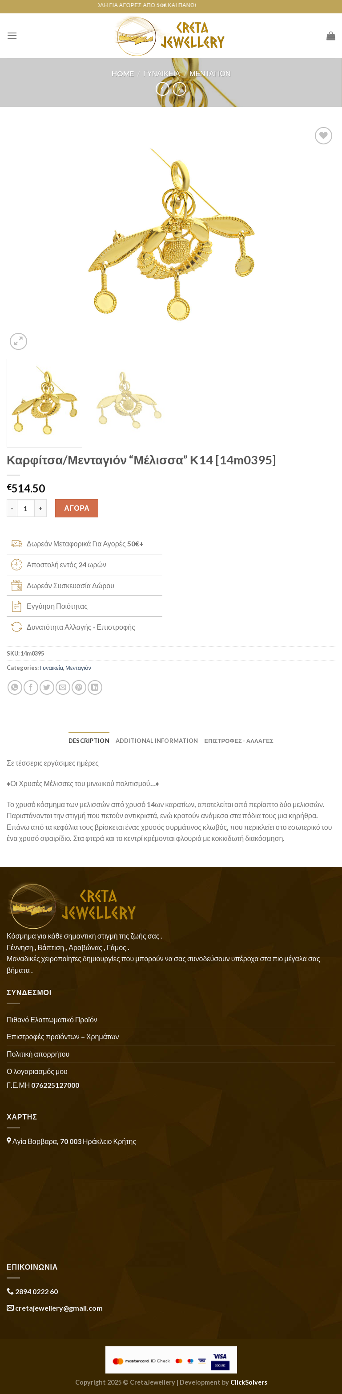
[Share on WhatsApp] (15, 687)
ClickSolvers (248, 1382)
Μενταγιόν (209, 73)
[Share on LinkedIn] (95, 687)
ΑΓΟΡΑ (76, 508)
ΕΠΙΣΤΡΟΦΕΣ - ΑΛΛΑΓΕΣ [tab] (239, 740)
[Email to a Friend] (63, 687)
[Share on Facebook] (31, 687)
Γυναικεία (161, 73)
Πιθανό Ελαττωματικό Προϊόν (52, 1019)
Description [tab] (88, 740)
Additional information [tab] (157, 740)
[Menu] (12, 35)
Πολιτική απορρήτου (38, 1054)
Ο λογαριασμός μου (37, 1071)
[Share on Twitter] (47, 687)
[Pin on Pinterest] (79, 687)
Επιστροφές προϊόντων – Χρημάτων (63, 1036)
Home (123, 73)
